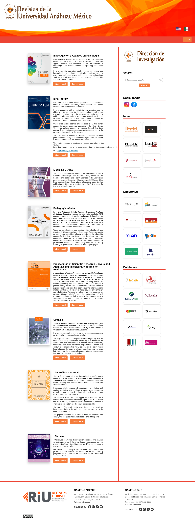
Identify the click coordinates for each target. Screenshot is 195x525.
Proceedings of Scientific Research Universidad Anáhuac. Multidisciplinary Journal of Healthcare (81, 267)
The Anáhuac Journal (66, 372)
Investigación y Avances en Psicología (76, 55)
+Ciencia (58, 436)
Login (187, 40)
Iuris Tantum (60, 98)
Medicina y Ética (63, 170)
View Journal (60, 84)
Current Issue (77, 84)
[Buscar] (144, 80)
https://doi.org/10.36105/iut (67, 151)
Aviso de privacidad (82, 502)
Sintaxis (58, 319)
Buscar (144, 85)
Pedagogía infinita (64, 208)
